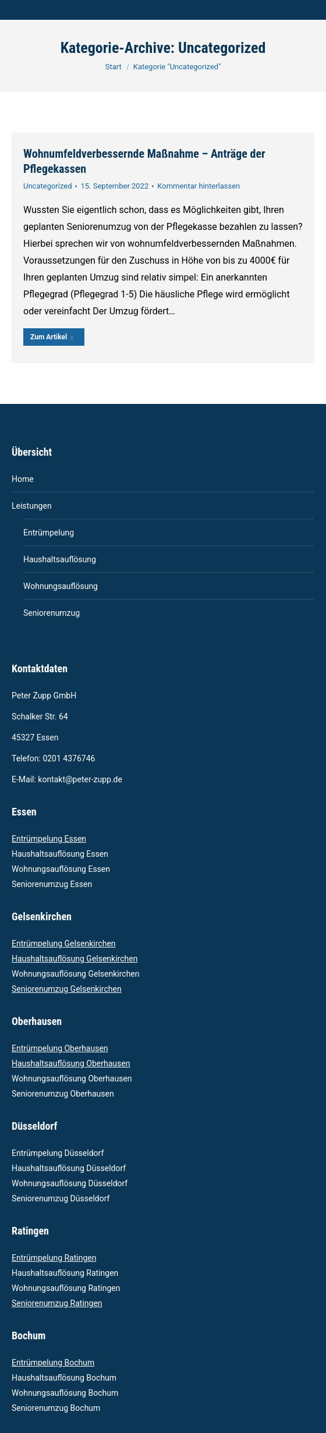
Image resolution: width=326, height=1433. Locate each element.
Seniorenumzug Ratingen (57, 1303)
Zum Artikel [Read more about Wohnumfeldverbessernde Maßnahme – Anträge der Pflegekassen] (51, 337)
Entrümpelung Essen (49, 838)
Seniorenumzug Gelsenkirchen (67, 989)
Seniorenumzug (51, 613)
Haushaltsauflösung (59, 559)
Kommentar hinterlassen (198, 186)
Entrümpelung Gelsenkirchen (64, 943)
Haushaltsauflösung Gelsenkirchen (74, 958)
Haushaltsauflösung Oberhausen (71, 1063)
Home (23, 479)
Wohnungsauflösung (60, 586)
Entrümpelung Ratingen (54, 1257)
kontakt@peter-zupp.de (80, 779)
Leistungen (32, 505)
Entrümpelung (48, 532)
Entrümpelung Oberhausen (60, 1048)
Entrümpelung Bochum (53, 1362)
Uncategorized (47, 186)
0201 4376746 (69, 758)
